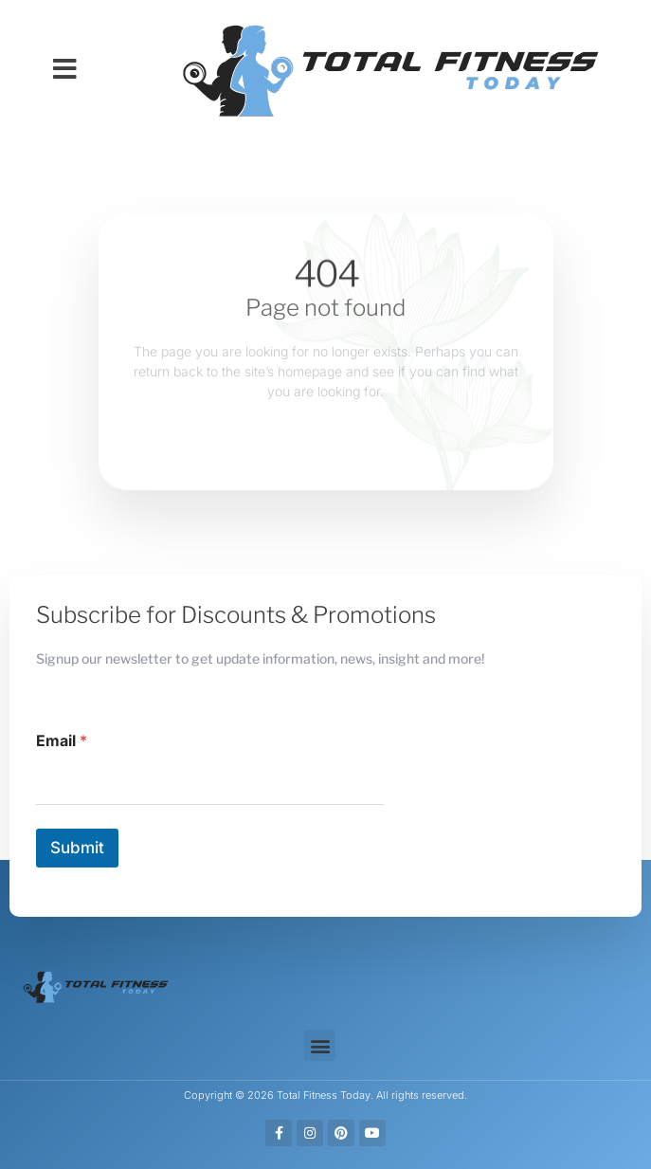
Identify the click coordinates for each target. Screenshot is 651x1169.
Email (61, 741)
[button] (64, 69)
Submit (77, 847)
